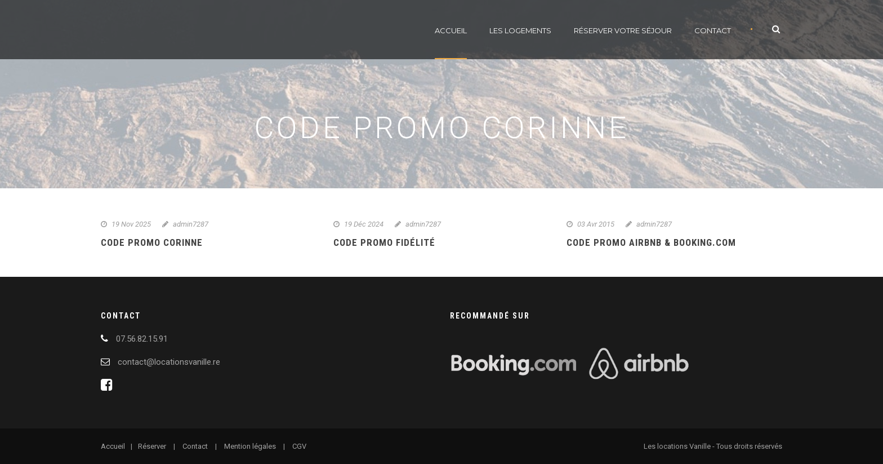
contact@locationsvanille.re (169, 362)
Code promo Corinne (152, 242)
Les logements (520, 30)
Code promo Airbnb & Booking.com (651, 242)
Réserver (152, 446)
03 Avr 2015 (595, 224)
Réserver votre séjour (623, 30)
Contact (712, 30)
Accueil (451, 30)
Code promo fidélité (384, 242)
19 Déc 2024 (363, 224)
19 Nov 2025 (131, 224)
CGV (299, 446)
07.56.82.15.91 (142, 339)
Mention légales (250, 446)
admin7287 (190, 224)
